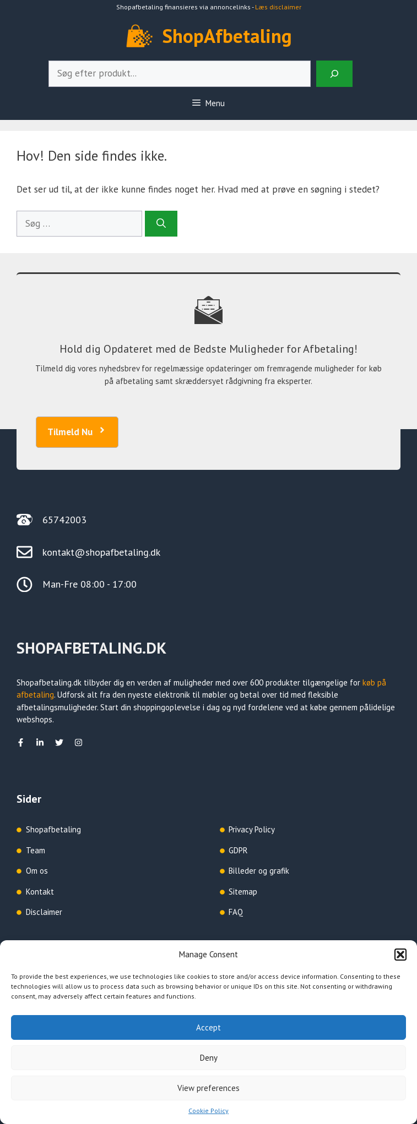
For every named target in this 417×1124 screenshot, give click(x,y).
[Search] (334, 74)
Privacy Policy (252, 829)
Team (35, 850)
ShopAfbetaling (227, 35)
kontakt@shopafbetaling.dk (101, 552)
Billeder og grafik (259, 870)
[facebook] (21, 742)
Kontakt (40, 891)
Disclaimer (44, 912)
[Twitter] (59, 742)
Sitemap (243, 891)
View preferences (208, 1088)
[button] (400, 954)
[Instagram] (78, 742)
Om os (37, 870)
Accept (208, 1027)
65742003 (64, 519)
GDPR (238, 850)
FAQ (236, 912)
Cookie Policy (208, 1110)
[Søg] (161, 224)
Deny (209, 1057)
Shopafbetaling (53, 829)
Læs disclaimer (278, 7)
